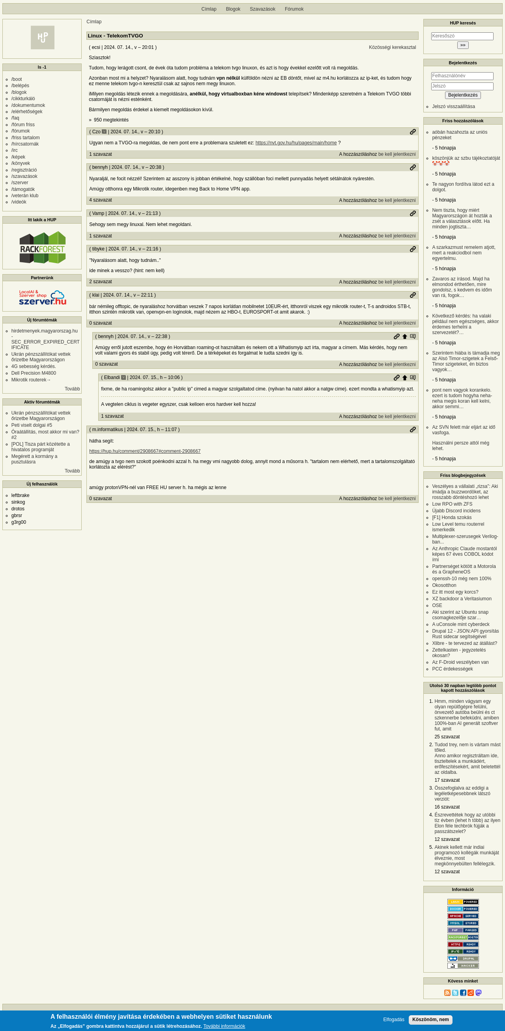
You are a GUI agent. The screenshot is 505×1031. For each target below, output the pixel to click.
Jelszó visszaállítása (453, 106)
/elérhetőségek (27, 111)
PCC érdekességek (452, 669)
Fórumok (294, 9)
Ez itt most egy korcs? (455, 592)
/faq (15, 118)
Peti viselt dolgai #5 (31, 425)
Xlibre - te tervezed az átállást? (464, 643)
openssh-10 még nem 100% (461, 578)
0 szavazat (100, 323)
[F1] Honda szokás (451, 517)
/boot (16, 79)
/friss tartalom (25, 137)
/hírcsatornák (25, 144)
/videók (18, 202)
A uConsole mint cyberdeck (460, 624)
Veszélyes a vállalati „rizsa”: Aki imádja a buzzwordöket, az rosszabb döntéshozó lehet (465, 492)
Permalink (412, 131)
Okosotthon (444, 585)
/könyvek (20, 163)
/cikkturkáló (23, 98)
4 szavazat (100, 200)
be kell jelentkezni (397, 154)
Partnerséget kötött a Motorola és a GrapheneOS (464, 569)
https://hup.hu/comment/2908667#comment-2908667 (144, 451)
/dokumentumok (28, 105)
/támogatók (23, 189)
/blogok (19, 92)
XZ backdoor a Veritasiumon (462, 598)
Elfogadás (393, 1019)
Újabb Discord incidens (456, 511)
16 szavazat (447, 807)
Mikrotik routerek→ (31, 380)
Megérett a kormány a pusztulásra (34, 459)
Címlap (209, 9)
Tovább (72, 389)
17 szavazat (447, 780)
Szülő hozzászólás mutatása (412, 336)
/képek (18, 157)
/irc (14, 150)
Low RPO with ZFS (452, 504)
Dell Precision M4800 (33, 373)
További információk (224, 1026)
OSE (437, 605)
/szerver (19, 182)
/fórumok (20, 131)
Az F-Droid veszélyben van (460, 662)
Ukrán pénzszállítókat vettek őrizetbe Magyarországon (41, 356)
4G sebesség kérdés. (33, 366)
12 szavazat (447, 839)
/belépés (20, 85)
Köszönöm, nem (430, 1019)
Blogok (233, 9)
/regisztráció (24, 170)
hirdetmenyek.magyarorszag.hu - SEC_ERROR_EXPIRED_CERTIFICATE (45, 339)
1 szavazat (100, 154)
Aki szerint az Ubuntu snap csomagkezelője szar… (460, 614)
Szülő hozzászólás (405, 336)
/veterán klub (25, 195)
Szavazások (262, 9)
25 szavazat (447, 737)
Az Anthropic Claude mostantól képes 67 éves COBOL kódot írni (464, 554)
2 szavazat (100, 281)
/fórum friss (23, 124)
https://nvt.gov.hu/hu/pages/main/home (296, 143)
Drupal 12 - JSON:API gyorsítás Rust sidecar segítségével (465, 633)
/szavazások (24, 176)
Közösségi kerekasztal (392, 47)
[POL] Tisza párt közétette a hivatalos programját (40, 446)
